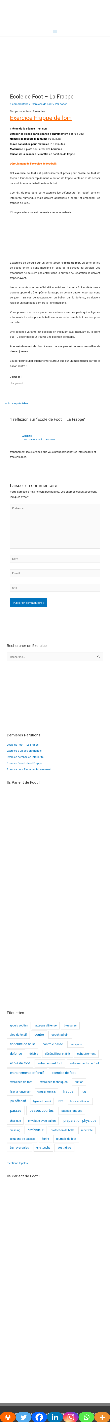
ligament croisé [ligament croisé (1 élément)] (42, 1101)
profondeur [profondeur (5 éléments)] (35, 1130)
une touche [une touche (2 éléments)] (43, 1147)
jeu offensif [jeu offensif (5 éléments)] (18, 1101)
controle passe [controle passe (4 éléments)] (53, 1044)
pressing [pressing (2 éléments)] (14, 1130)
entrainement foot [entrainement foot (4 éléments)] (50, 1063)
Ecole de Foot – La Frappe (23, 744)
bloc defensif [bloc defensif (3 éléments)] (18, 1034)
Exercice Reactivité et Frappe (24, 763)
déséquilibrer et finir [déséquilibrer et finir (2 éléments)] (57, 1053)
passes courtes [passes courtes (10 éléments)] (42, 1111)
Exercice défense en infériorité (25, 756)
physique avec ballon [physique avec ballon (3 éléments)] (42, 1121)
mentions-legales (17, 1163)
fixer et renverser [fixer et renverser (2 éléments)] (20, 1091)
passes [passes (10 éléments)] (15, 1111)
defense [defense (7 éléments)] (16, 1053)
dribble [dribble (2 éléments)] (33, 1053)
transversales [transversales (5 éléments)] (19, 1147)
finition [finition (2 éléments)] (79, 1082)
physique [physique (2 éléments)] (15, 1120)
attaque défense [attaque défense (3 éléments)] (46, 1025)
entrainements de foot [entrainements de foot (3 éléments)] (84, 1063)
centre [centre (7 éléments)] (39, 1034)
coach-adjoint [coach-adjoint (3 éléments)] (60, 1034)
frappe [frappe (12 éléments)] (68, 1091)
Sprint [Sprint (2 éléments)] (45, 1138)
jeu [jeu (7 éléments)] (84, 1092)
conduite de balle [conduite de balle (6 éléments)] (22, 1044)
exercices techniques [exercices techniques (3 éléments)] (54, 1082)
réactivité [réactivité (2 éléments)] (87, 1130)
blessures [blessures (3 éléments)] (70, 1025)
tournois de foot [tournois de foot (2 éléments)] (66, 1138)
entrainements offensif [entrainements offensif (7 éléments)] (27, 1073)
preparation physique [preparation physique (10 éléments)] (79, 1121)
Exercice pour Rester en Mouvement (29, 769)
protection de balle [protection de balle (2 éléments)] (62, 1130)
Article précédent (16, 403)
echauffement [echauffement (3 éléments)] (86, 1053)
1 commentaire (19, 103)
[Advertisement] (55, 697)
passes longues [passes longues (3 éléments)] (71, 1111)
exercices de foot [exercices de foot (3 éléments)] (21, 1082)
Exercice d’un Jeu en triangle (24, 750)
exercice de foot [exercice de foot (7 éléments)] (64, 1073)
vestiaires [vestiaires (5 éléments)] (64, 1147)
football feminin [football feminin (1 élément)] (46, 1091)
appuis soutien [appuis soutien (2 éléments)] (18, 1025)
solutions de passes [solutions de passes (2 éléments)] (22, 1138)
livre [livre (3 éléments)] (60, 1101)
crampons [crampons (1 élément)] (76, 1044)
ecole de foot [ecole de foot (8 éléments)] (20, 1063)
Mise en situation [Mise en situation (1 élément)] (80, 1101)
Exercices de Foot (41, 103)
